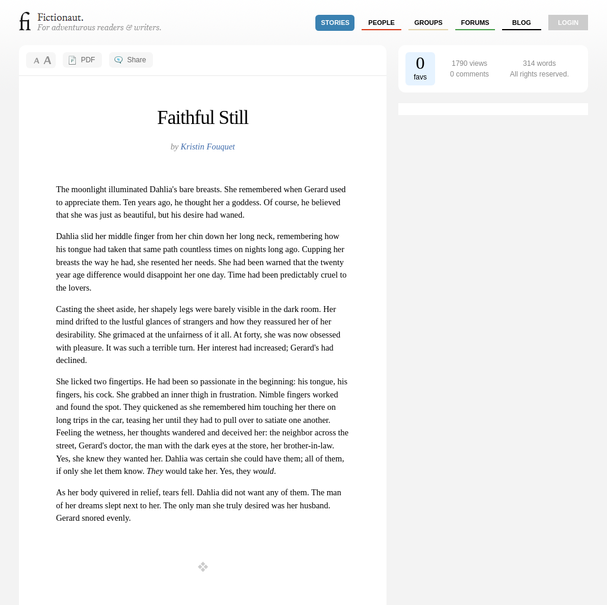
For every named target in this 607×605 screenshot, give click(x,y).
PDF (88, 60)
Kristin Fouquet (208, 146)
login (568, 22)
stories (335, 22)
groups (428, 22)
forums (475, 22)
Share (136, 60)
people (381, 22)
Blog (521, 22)
